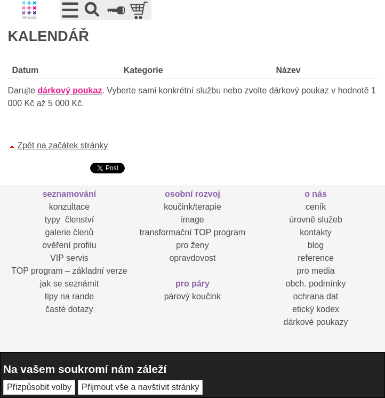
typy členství (69, 219)
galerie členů (69, 232)
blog (316, 245)
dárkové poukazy (316, 322)
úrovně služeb (315, 219)
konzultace (69, 206)
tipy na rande (69, 296)
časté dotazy (69, 309)
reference (316, 257)
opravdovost (192, 257)
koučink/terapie (192, 206)
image (192, 219)
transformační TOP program (192, 232)
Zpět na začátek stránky (62, 145)
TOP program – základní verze (69, 270)
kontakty (316, 232)
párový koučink (192, 296)
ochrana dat (316, 296)
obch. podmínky (316, 283)
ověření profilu (69, 245)
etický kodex (315, 309)
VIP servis (69, 257)
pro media (315, 270)
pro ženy (192, 245)
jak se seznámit (69, 283)
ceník (316, 206)
